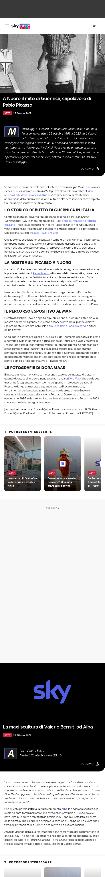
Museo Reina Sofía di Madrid (68, 326)
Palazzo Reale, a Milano (44, 232)
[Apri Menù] (7, 26)
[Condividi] (89, 168)
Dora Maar (74, 378)
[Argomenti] (94, 26)
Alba (64, 809)
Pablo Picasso (41, 273)
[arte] (22, 26)
